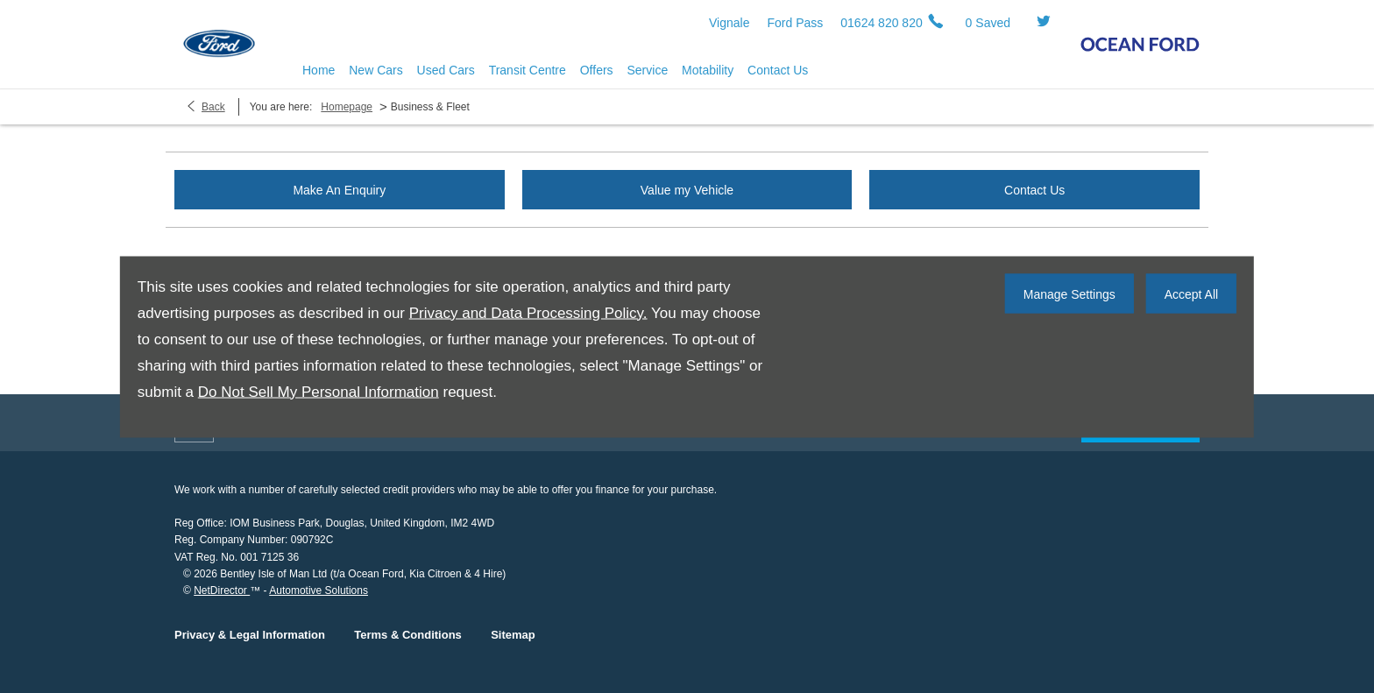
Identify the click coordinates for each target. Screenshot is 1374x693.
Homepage (346, 107)
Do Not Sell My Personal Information (318, 391)
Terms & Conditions (408, 634)
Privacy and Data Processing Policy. (528, 312)
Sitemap (513, 634)
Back (213, 107)
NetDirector (222, 590)
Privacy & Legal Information (249, 634)
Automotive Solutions (318, 590)
